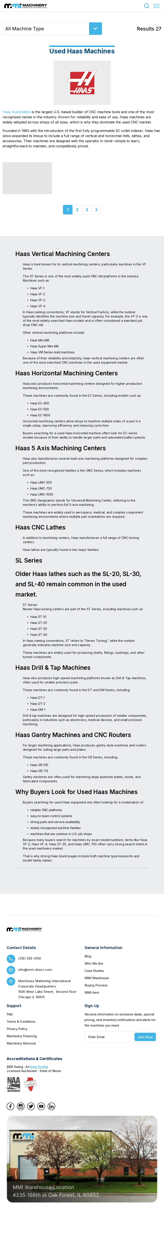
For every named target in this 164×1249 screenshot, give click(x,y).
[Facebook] (10, 1109)
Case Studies (94, 971)
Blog (88, 956)
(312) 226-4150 (29, 958)
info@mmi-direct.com (35, 970)
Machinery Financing (22, 1036)
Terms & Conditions (21, 1021)
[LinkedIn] (51, 1109)
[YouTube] (41, 1109)
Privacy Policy (17, 1029)
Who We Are (94, 963)
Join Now (145, 1037)
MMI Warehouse (97, 978)
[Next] (96, 210)
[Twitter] (31, 1109)
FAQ (10, 1014)
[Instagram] (21, 1109)
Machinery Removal (21, 1043)
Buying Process (96, 985)
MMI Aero (92, 992)
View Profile (39, 1067)
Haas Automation (17, 112)
